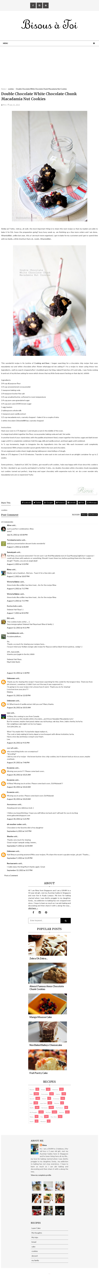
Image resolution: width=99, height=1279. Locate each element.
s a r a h (10, 748)
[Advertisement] (49, 69)
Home (3, 89)
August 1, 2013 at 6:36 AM (17, 547)
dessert (32, 1098)
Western (43, 1121)
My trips (48, 1112)
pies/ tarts (54, 1117)
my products (59, 1108)
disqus (84, 515)
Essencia (10, 768)
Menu (5, 43)
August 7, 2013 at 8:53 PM (17, 613)
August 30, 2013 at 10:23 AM (19, 799)
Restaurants (12, 863)
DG (8, 618)
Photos (32, 1117)
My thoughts (33, 1112)
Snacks (32, 1121)
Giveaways (56, 1098)
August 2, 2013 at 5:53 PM (17, 564)
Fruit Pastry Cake (39, 1073)
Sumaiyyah (11, 552)
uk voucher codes (14, 824)
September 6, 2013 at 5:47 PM (19, 831)
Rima (9, 569)
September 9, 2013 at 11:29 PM (19, 858)
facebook (93, 515)
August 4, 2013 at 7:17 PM (17, 588)
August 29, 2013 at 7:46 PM (18, 762)
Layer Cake (43, 1103)
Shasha (10, 836)
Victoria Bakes (13, 582)
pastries (61, 1112)
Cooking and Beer (41, 363)
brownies (55, 1089)
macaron (56, 1103)
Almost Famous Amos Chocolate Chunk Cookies (47, 988)
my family (44, 1108)
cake (31, 1094)
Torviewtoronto (14, 540)
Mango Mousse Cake (41, 1017)
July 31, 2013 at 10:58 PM (17, 535)
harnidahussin (13, 633)
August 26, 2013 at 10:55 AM (19, 707)
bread (43, 1089)
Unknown (11, 678)
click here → (33, 908)
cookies (58, 1094)
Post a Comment (11, 875)
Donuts (44, 1098)
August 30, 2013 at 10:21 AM (19, 775)
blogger (76, 515)
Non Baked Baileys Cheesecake (46, 1045)
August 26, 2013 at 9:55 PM (18, 743)
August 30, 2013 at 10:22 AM (19, 787)
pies (41, 1117)
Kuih (31, 1103)
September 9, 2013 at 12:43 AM (19, 846)
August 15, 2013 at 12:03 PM (18, 695)
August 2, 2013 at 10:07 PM (18, 576)
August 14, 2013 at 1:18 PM (18, 673)
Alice (9, 525)
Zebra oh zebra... (39, 958)
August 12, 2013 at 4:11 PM (18, 628)
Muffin (32, 1108)
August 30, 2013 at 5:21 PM (18, 819)
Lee (8, 713)
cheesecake (44, 1094)
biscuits (32, 1089)
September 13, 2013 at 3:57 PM (19, 870)
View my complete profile (41, 1175)
